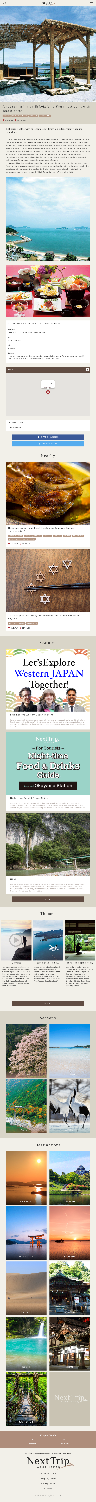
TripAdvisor (16, 427)
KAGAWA (9, 120)
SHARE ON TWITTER (49, 444)
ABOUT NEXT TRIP (48, 1473)
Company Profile (48, 1479)
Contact (48, 1489)
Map (44, 332)
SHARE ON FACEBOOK (49, 437)
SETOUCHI (22, 120)
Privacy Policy (48, 1484)
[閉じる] (51, 383)
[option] (16, 954)
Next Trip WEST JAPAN (49, 3)
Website (11, 348)
